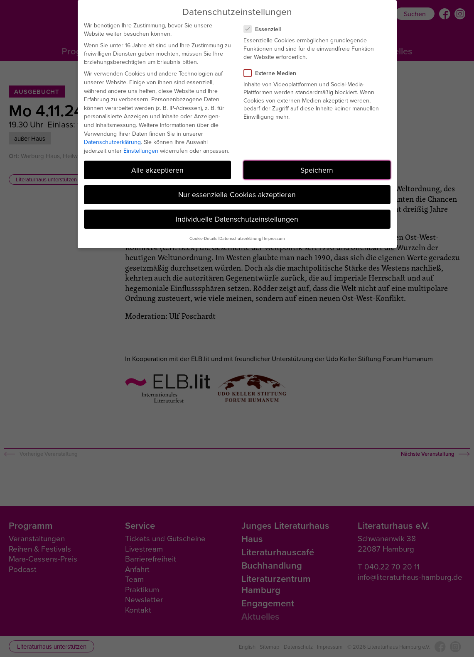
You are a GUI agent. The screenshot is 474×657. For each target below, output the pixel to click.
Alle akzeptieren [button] (157, 170)
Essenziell (265, 29)
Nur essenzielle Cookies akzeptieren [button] (237, 194)
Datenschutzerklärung (112, 142)
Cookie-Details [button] (203, 238)
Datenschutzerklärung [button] (240, 238)
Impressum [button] (274, 238)
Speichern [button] (316, 170)
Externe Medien (273, 73)
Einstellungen (140, 151)
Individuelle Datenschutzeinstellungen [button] (237, 219)
